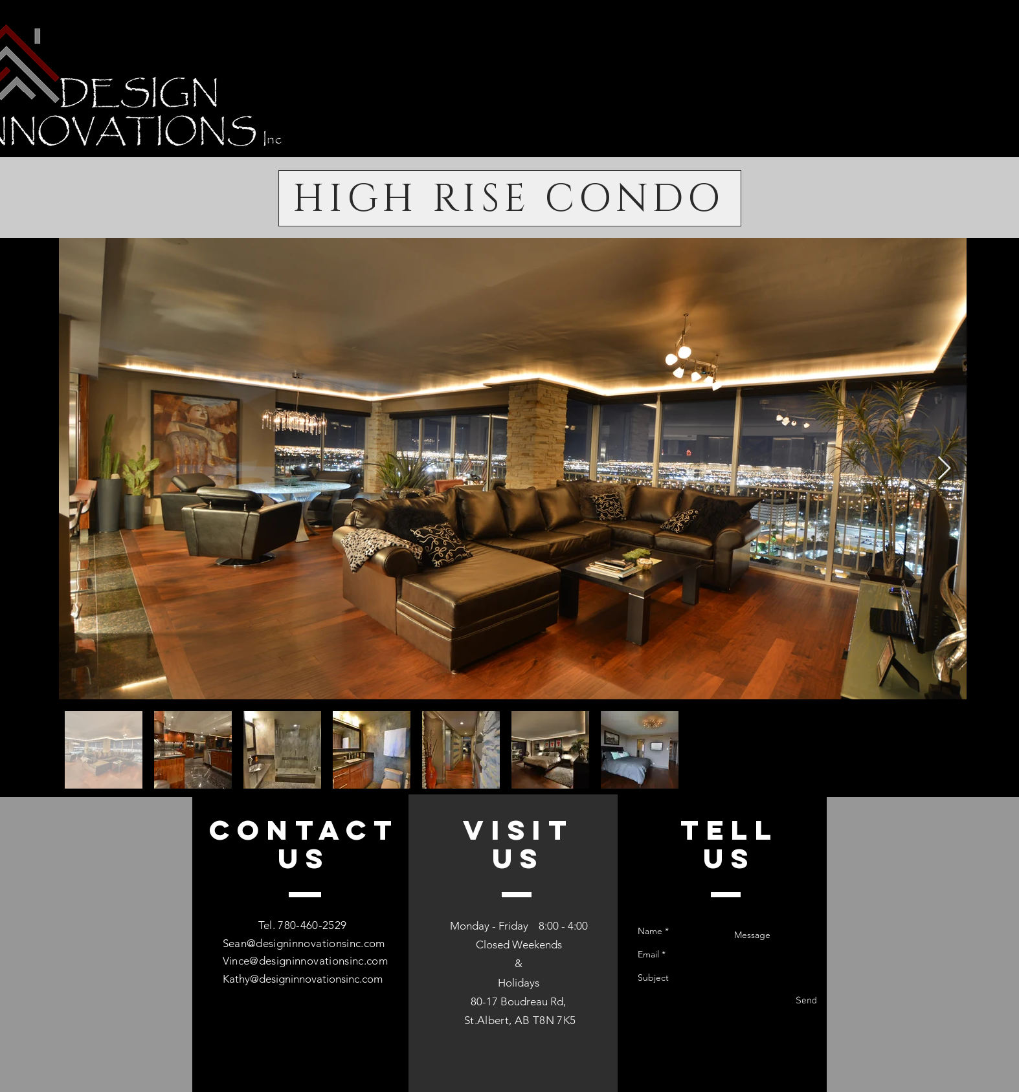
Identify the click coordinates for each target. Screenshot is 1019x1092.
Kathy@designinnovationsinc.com (303, 978)
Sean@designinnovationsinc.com (304, 943)
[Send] (806, 1001)
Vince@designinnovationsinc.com (305, 960)
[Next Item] (944, 468)
